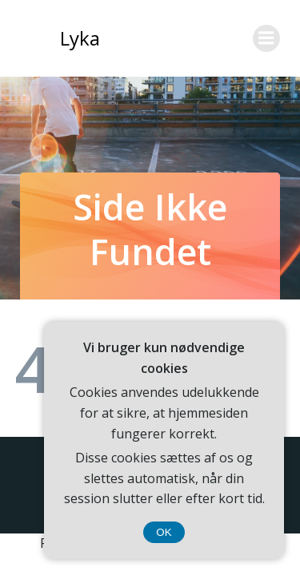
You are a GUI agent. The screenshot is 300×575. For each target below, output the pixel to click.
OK (163, 532)
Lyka (80, 38)
